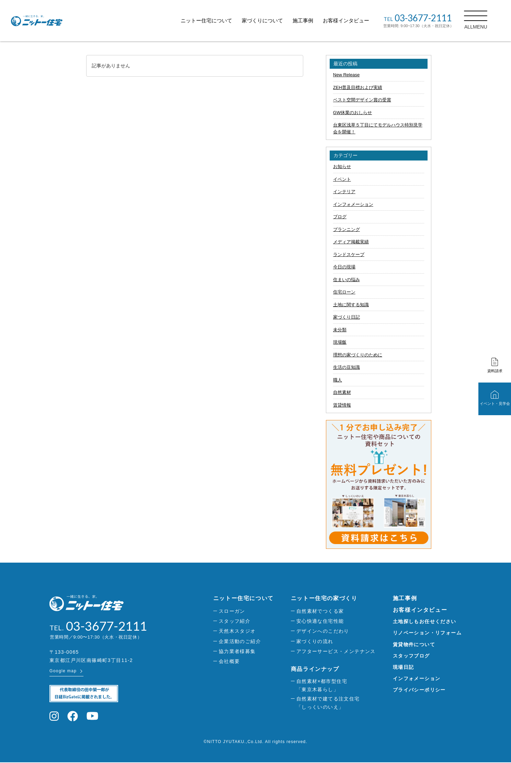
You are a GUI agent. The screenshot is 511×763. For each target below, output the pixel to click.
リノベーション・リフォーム (427, 632)
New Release (346, 74)
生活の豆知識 (346, 367)
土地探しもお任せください (424, 621)
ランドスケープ (348, 254)
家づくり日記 (346, 317)
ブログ (340, 216)
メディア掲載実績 (351, 241)
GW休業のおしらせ (352, 112)
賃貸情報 (342, 405)
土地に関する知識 (351, 304)
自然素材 (342, 392)
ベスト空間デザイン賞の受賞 (362, 99)
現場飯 (340, 342)
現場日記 (403, 667)
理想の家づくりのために (357, 354)
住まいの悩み (346, 279)
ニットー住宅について (215, 20)
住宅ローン (344, 292)
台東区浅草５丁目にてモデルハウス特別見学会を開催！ (377, 128)
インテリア (344, 191)
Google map (63, 671)
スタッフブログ (411, 656)
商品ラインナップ (315, 669)
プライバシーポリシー (419, 690)
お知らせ (342, 166)
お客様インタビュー (354, 20)
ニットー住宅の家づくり (324, 598)
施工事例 (311, 20)
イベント (342, 179)
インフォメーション (353, 204)
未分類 (340, 329)
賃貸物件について (414, 644)
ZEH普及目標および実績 (357, 87)
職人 (337, 380)
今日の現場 (344, 266)
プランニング (346, 229)
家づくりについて (271, 20)
